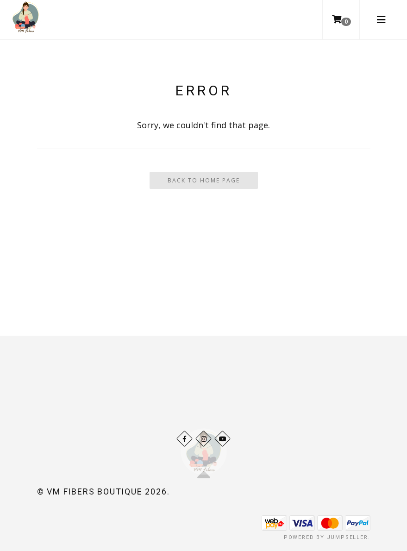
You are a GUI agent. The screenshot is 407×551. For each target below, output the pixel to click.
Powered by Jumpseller (326, 537)
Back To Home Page (204, 180)
